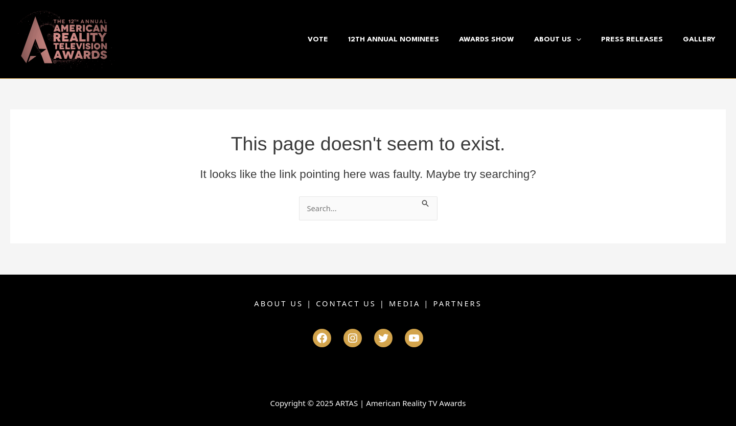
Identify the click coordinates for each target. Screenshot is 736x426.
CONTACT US (346, 303)
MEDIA (405, 303)
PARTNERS (459, 303)
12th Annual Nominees (414, 39)
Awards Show (503, 39)
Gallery (701, 39)
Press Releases (639, 39)
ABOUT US (277, 303)
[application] (588, 39)
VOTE (343, 39)
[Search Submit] (429, 202)
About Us (569, 39)
